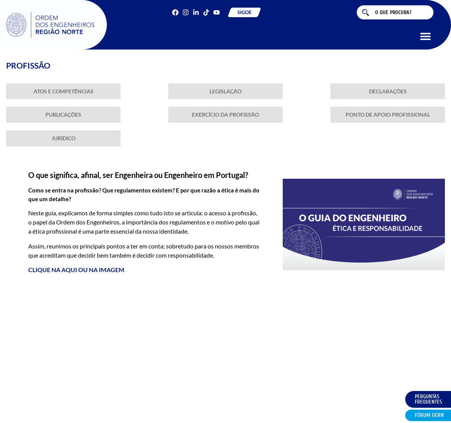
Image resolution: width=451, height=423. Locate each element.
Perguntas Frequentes (428, 399)
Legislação (225, 91)
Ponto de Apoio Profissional (388, 114)
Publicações (63, 114)
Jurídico (64, 138)
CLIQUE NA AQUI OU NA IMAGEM (76, 269)
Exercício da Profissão (225, 114)
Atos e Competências (63, 91)
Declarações (388, 91)
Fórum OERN (429, 415)
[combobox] (395, 12)
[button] (425, 36)
